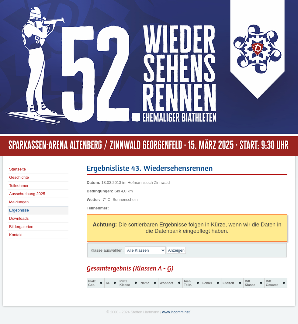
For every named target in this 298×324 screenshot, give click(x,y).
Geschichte (19, 177)
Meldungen (19, 202)
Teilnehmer (19, 185)
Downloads (19, 218)
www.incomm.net (176, 312)
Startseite (17, 169)
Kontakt (16, 235)
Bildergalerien (21, 226)
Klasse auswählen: (107, 250)
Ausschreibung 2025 (27, 193)
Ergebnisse (19, 210)
